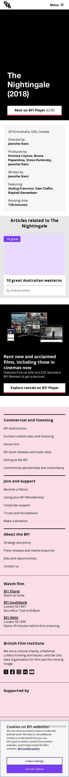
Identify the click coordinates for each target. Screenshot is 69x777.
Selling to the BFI (16, 460)
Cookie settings (34, 761)
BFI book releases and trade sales (27, 452)
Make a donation (16, 521)
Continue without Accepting (52, 726)
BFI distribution (15, 428)
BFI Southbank (15, 602)
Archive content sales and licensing (29, 436)
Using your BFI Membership (24, 497)
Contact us (11, 566)
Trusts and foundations (21, 513)
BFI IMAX (11, 617)
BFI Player (12, 591)
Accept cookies (34, 769)
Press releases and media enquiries (29, 550)
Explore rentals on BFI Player (34, 387)
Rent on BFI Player (34, 110)
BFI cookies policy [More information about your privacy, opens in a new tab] (29, 748)
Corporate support (17, 505)
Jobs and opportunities (20, 558)
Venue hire (11, 444)
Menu (56, 5)
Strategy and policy (17, 542)
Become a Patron (16, 489)
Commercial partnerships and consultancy (34, 468)
